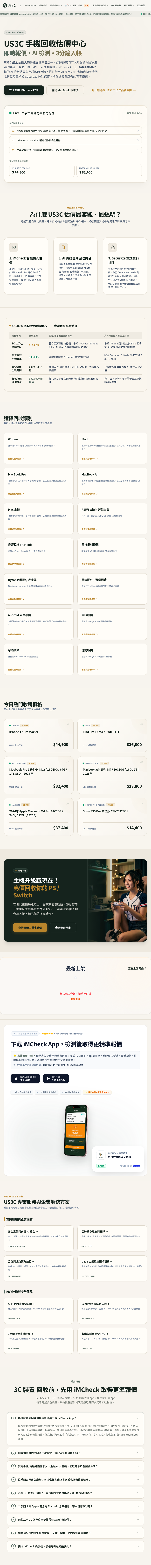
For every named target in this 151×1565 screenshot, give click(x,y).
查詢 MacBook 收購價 (65, 90)
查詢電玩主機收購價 (30, 927)
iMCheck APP (30, 5)
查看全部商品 (137, 968)
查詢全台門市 (63, 927)
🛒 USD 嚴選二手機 (77, 5)
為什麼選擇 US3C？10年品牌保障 (114, 90)
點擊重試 (75, 999)
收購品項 (43, 5)
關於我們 (141, 5)
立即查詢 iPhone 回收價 (24, 90)
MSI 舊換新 (116, 5)
